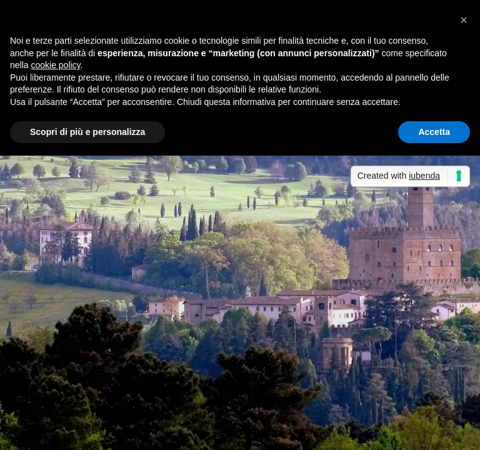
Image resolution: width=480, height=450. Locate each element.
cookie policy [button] (55, 65)
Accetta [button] (434, 132)
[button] (464, 20)
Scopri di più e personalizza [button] (87, 132)
